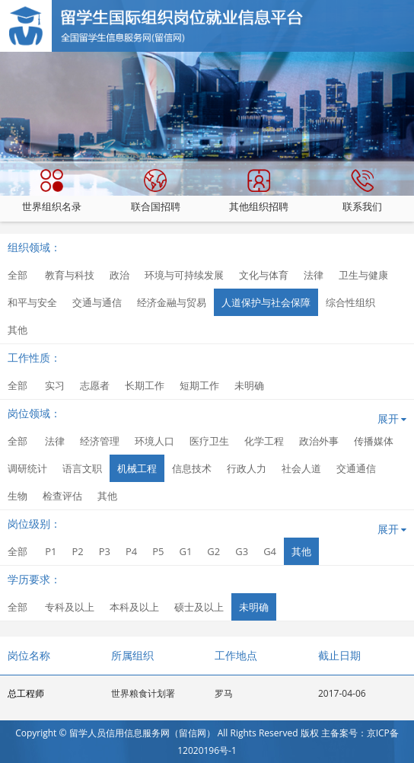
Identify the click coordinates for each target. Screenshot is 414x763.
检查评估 (62, 496)
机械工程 (137, 468)
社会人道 (301, 468)
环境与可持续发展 (184, 275)
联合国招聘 (155, 191)
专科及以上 (69, 607)
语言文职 (82, 468)
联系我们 (362, 191)
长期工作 (144, 385)
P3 (104, 551)
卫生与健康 (363, 275)
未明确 (249, 385)
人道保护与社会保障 (265, 302)
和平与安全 (32, 302)
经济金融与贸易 (171, 302)
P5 (158, 551)
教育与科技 (69, 275)
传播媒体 (373, 441)
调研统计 (27, 468)
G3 (241, 551)
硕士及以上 (199, 607)
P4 (131, 551)
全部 (17, 275)
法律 (313, 275)
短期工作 (199, 385)
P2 (77, 551)
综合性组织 (350, 302)
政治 (119, 275)
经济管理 (99, 441)
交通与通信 (97, 302)
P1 (50, 551)
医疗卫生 (209, 441)
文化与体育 (263, 275)
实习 (55, 385)
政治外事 (319, 441)
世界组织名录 (51, 191)
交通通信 (356, 468)
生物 (17, 496)
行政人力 (246, 468)
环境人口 (154, 441)
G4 (269, 551)
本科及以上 (134, 607)
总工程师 (26, 693)
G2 (213, 551)
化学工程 (264, 441)
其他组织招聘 (258, 191)
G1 (185, 551)
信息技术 (192, 468)
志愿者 (95, 385)
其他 (17, 330)
